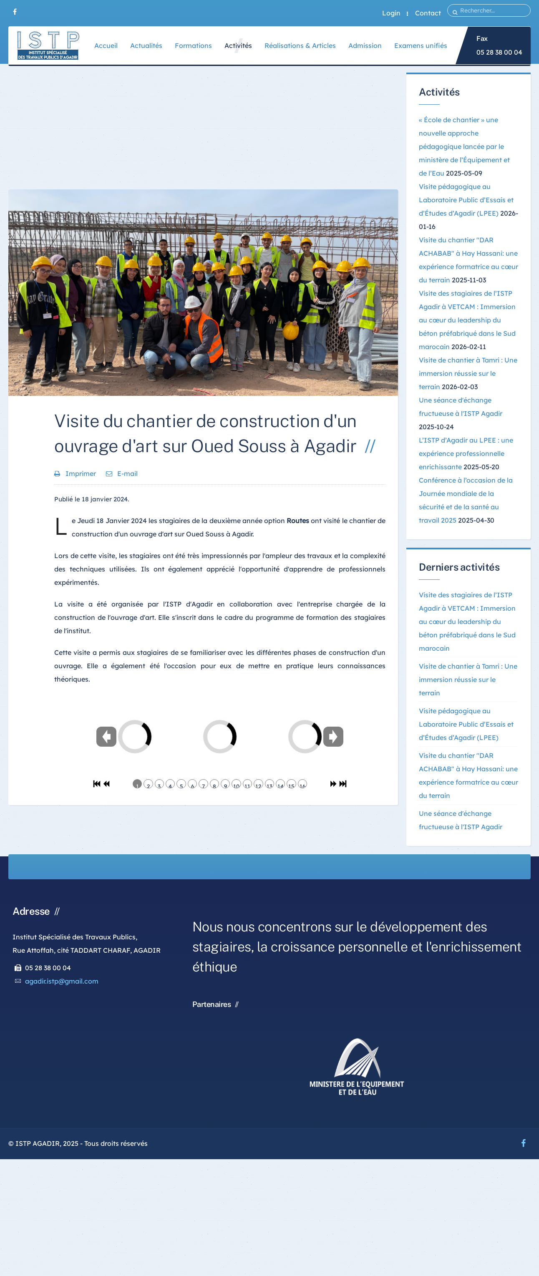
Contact (428, 13)
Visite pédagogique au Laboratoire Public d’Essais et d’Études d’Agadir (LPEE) (466, 199)
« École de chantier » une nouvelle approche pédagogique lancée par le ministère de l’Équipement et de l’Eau (464, 146)
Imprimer (76, 473)
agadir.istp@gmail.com (61, 981)
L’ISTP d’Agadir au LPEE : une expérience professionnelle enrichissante (466, 453)
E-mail (122, 473)
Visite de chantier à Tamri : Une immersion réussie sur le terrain (468, 373)
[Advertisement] (203, 131)
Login (391, 13)
